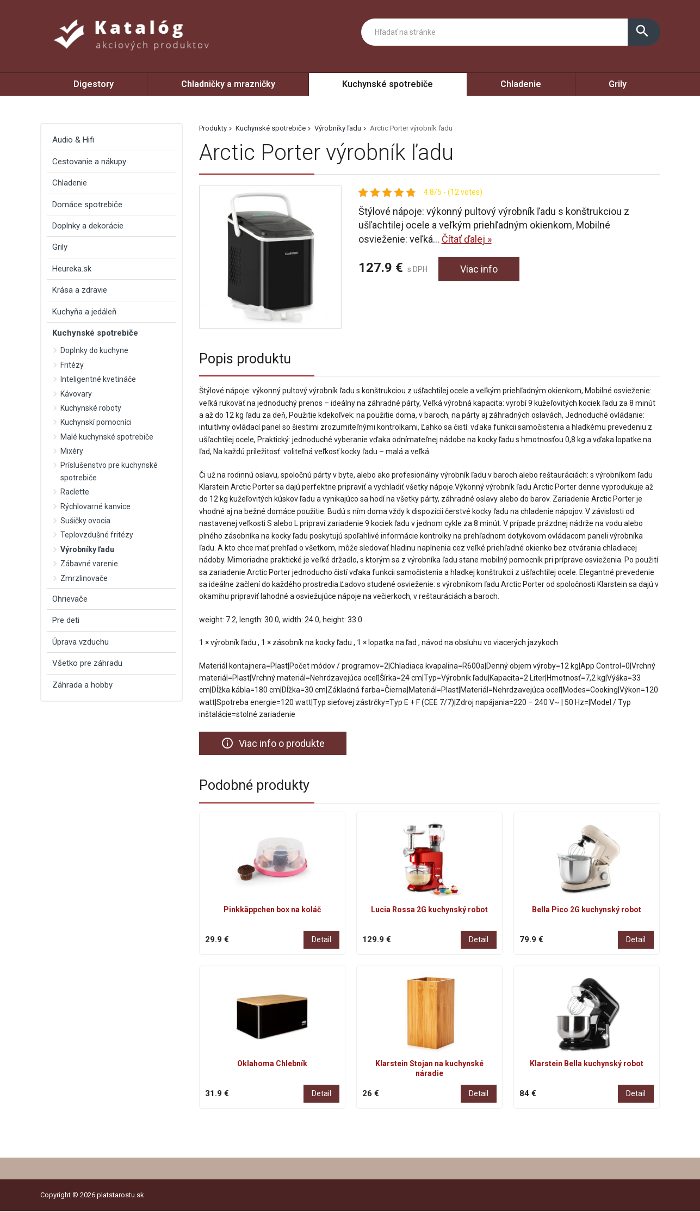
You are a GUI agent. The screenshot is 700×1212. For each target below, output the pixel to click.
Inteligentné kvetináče (98, 379)
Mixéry (71, 451)
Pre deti (65, 620)
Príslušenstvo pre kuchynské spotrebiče (109, 471)
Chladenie (520, 84)
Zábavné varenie (89, 563)
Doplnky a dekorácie (87, 226)
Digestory (93, 84)
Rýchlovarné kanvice (95, 506)
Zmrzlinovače (84, 578)
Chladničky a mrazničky (228, 84)
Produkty (213, 128)
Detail (321, 939)
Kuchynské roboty (90, 408)
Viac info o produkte (273, 743)
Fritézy (72, 365)
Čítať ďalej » (467, 239)
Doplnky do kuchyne (94, 350)
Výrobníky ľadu (337, 128)
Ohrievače (70, 599)
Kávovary (76, 393)
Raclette (74, 491)
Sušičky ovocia (85, 520)
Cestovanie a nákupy (89, 161)
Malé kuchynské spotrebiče (106, 436)
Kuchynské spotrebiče (387, 84)
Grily (618, 84)
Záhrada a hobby (82, 685)
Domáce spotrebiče (87, 204)
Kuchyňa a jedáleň (84, 312)
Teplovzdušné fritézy (96, 534)
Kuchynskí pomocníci (96, 422)
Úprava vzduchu (80, 642)
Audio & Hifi (73, 140)
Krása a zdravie (79, 290)
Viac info (479, 269)
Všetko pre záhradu (87, 663)
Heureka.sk (71, 269)
